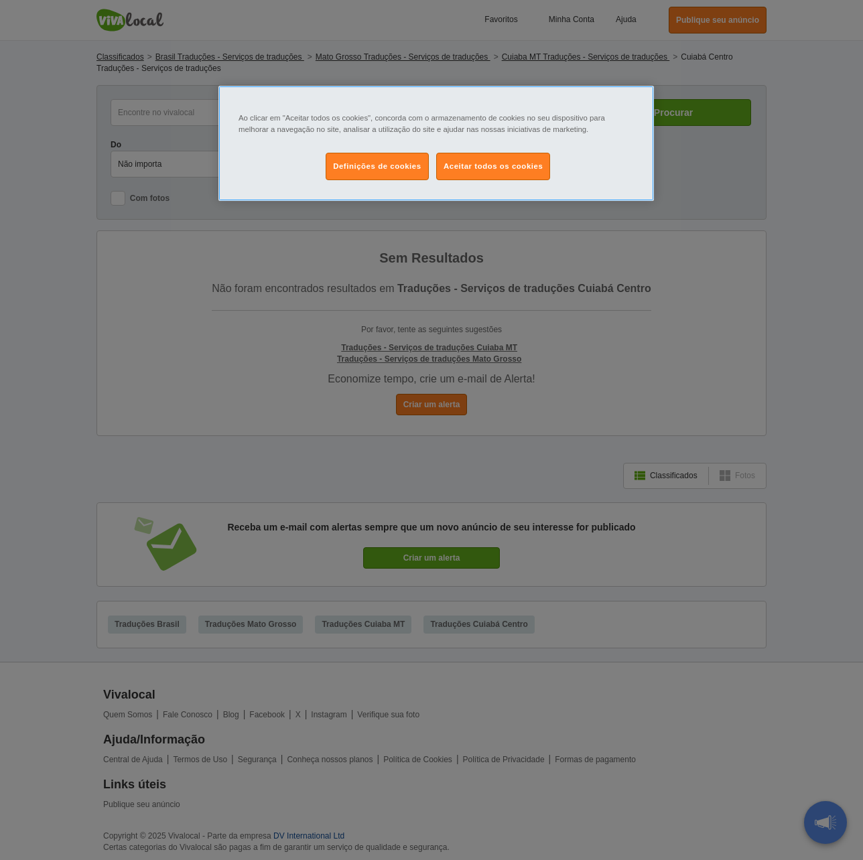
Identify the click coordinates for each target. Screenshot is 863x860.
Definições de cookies (377, 166)
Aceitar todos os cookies (493, 166)
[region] (436, 143)
